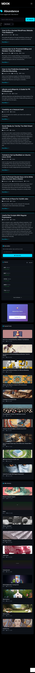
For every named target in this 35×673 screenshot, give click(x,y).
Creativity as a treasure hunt (12, 109)
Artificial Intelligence (18, 181)
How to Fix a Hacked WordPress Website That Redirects (17, 31)
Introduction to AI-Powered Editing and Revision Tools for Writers (17, 50)
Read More (5, 42)
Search (30, 19)
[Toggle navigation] (31, 3)
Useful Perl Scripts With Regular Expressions (14, 216)
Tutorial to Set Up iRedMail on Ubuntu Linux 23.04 (16, 156)
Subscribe (17, 255)
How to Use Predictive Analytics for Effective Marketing (15, 70)
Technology (15, 53)
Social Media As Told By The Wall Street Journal (17, 127)
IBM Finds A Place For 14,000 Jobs (15, 199)
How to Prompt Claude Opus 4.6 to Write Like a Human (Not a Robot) (17, 178)
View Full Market (17, 297)
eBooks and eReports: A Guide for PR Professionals (16, 90)
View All (30, 262)
